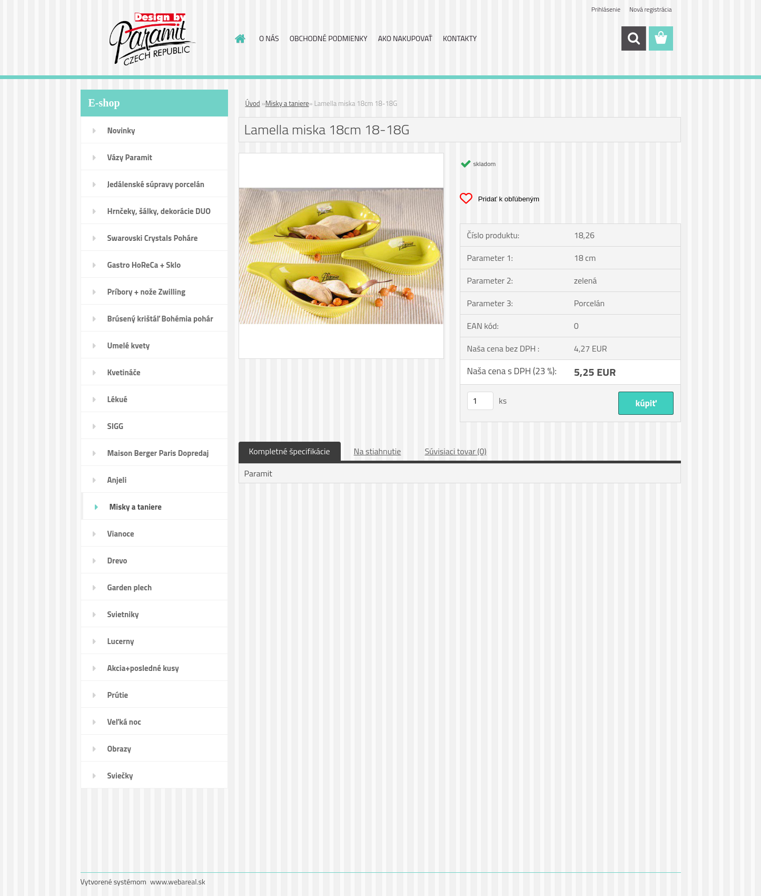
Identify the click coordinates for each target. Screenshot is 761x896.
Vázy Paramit (130, 157)
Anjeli (117, 480)
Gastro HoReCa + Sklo (144, 265)
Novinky (121, 130)
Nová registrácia (650, 9)
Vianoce (120, 534)
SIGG (115, 426)
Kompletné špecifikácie (289, 451)
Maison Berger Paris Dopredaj (158, 453)
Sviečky (120, 776)
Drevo (117, 560)
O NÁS (269, 38)
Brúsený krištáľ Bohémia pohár (160, 319)
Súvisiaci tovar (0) (455, 451)
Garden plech (129, 587)
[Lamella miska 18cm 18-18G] (341, 157)
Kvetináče (124, 372)
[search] (633, 38)
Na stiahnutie (377, 451)
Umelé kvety (128, 345)
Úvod (252, 103)
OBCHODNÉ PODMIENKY (329, 38)
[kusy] (480, 401)
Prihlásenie (605, 9)
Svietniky (123, 614)
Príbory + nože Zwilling (146, 292)
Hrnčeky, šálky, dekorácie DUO (159, 211)
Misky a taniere (136, 507)
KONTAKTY (460, 38)
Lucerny (120, 641)
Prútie (118, 695)
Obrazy (119, 749)
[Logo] (153, 39)
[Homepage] (239, 38)
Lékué (117, 399)
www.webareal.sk (177, 881)
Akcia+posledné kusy (143, 668)
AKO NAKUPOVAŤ (405, 38)
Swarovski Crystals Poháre (152, 238)
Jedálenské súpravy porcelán (156, 184)
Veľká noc (124, 722)
